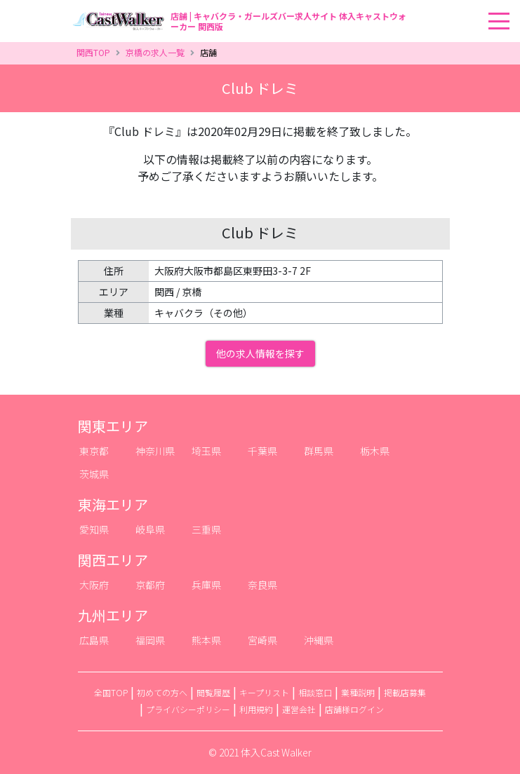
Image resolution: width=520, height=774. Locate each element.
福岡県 (150, 640)
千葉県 (262, 451)
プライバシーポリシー (188, 709)
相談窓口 (315, 692)
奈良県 (262, 585)
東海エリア (113, 504)
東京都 (94, 451)
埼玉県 (206, 451)
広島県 (94, 640)
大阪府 (94, 585)
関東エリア (113, 426)
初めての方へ (162, 692)
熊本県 (206, 640)
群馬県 (318, 451)
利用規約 (256, 709)
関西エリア (113, 560)
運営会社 (299, 709)
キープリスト (264, 692)
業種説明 (358, 692)
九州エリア (113, 615)
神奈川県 (155, 451)
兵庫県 (206, 585)
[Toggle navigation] (516, 0)
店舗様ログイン (354, 709)
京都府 (150, 585)
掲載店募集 (405, 692)
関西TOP (93, 52)
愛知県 (94, 529)
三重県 (206, 529)
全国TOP (111, 692)
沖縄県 (318, 640)
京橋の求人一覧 (155, 52)
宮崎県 (262, 640)
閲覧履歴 (213, 692)
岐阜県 (150, 529)
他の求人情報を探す (260, 353)
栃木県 (374, 451)
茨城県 (94, 474)
